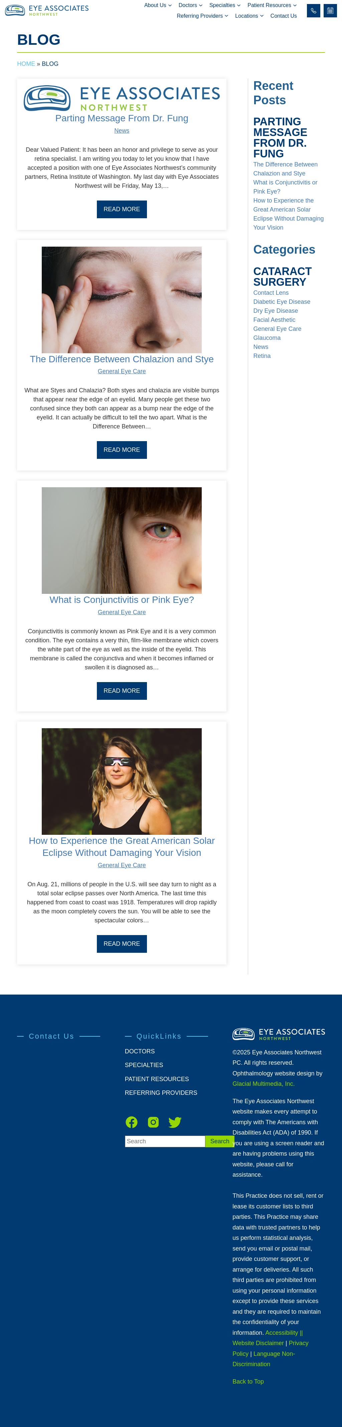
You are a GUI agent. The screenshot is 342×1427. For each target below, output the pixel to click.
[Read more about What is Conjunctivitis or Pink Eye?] (122, 540)
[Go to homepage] (49, 10)
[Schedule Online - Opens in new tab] (330, 10)
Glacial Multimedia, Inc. (263, 1083)
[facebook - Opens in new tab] (131, 1122)
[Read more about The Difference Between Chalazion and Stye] (122, 300)
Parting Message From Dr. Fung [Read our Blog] (121, 118)
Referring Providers (200, 16)
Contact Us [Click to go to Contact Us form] (284, 16)
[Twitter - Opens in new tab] (175, 1122)
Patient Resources (269, 5)
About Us (155, 5)
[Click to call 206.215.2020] (313, 10)
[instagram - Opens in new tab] (153, 1122)
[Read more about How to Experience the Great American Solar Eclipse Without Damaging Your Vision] (122, 781)
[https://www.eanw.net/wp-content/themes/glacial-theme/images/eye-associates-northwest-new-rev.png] (278, 1034)
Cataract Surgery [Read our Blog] (282, 276)
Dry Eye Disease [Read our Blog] (275, 310)
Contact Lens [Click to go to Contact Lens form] (271, 292)
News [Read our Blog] (121, 130)
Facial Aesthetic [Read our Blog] (274, 319)
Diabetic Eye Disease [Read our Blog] (281, 301)
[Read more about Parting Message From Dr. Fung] (122, 98)
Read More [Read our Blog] (122, 209)
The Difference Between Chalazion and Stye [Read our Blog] (122, 359)
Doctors (188, 5)
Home (26, 63)
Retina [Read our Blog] (262, 356)
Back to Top (248, 1381)
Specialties (222, 5)
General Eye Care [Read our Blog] (122, 371)
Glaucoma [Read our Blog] (267, 338)
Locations (246, 16)
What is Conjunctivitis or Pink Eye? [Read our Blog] (122, 600)
